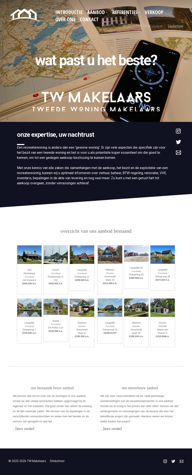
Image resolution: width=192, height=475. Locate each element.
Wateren (82, 322)
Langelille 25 (136, 267)
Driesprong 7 (29, 329)
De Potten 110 (55, 327)
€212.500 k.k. (110, 283)
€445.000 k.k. (56, 283)
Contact (89, 19)
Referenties (124, 12)
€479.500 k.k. (29, 333)
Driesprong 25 (136, 274)
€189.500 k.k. (82, 336)
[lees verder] (24, 429)
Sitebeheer (176, 26)
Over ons (65, 19)
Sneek (55, 270)
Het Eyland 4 (29, 280)
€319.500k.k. (162, 336)
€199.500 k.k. (136, 336)
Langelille (82, 270)
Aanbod (96, 12)
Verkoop (154, 12)
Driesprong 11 (82, 276)
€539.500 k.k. (56, 331)
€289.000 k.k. (136, 278)
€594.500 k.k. (29, 283)
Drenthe (82, 326)
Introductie (69, 12)
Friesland (29, 276)
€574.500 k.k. (163, 280)
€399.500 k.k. (82, 280)
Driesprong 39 (162, 276)
